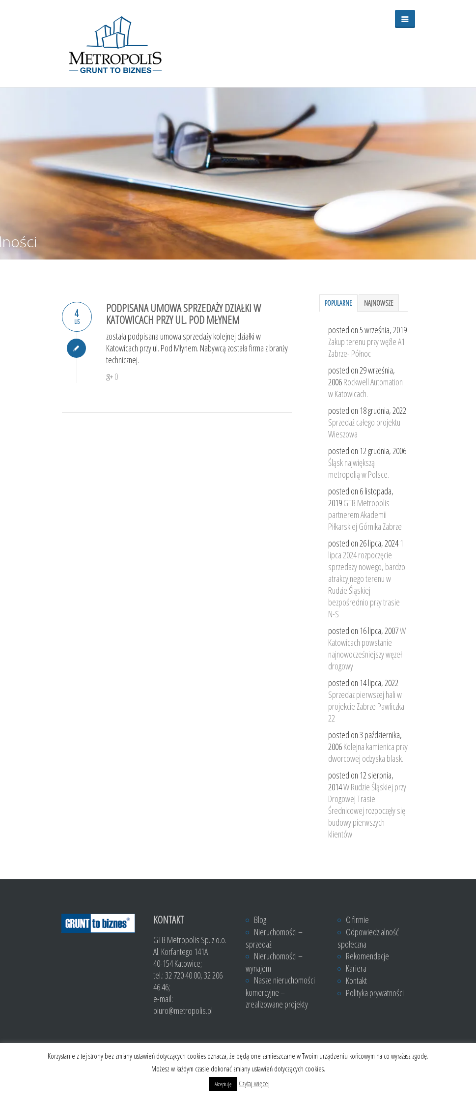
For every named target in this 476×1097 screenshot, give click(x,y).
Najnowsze (378, 303)
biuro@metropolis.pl (183, 1010)
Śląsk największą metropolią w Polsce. (358, 468)
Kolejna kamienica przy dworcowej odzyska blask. (368, 752)
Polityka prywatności (375, 993)
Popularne (338, 303)
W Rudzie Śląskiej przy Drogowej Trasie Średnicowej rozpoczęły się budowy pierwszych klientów (367, 810)
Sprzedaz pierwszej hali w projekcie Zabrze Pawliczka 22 (366, 706)
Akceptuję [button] (223, 1084)
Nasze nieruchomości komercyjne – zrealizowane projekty (280, 992)
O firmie (357, 919)
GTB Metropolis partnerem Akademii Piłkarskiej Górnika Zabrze (365, 514)
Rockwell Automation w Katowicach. (365, 388)
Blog (260, 919)
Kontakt (356, 980)
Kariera (356, 968)
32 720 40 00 (182, 975)
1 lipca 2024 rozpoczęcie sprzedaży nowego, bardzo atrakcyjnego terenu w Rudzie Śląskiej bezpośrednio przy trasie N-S (366, 578)
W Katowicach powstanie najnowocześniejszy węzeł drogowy (367, 648)
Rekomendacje (367, 956)
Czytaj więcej (254, 1083)
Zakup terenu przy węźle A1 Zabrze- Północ (366, 347)
